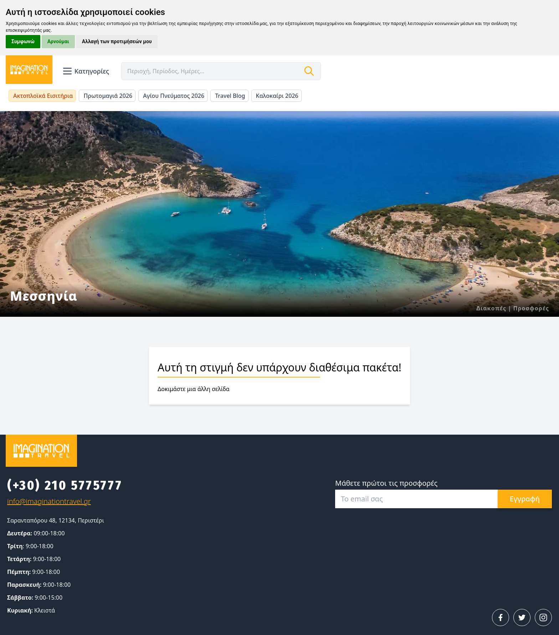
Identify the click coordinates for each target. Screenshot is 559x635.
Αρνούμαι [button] (58, 41)
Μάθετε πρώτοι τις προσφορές (386, 483)
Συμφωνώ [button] (23, 41)
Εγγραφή (525, 499)
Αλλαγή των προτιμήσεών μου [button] (117, 41)
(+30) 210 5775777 (64, 485)
